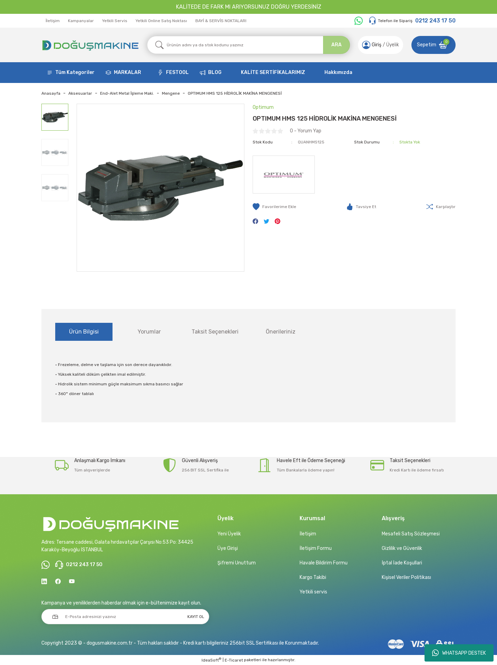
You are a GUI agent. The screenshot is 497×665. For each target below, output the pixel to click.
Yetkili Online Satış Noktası (161, 20)
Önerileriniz (280, 331)
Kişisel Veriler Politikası (406, 577)
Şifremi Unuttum (236, 563)
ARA (336, 45)
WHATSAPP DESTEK (459, 653)
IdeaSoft (211, 660)
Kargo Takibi (313, 577)
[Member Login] (366, 45)
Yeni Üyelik (229, 534)
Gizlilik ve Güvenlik (402, 548)
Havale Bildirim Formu (324, 563)
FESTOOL (177, 72)
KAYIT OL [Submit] (195, 616)
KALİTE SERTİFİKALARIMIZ (273, 72)
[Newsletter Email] (125, 616)
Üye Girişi (227, 548)
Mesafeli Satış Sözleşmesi (411, 534)
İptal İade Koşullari (402, 563)
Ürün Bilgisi (84, 331)
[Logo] (90, 44)
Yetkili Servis (114, 20)
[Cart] (433, 45)
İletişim (53, 20)
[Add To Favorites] (274, 206)
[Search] (248, 45)
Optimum (263, 107)
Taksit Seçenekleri (215, 331)
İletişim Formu (316, 548)
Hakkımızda (338, 72)
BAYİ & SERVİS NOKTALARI (220, 20)
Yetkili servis (313, 592)
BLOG (215, 72)
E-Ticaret (234, 660)
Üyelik (392, 45)
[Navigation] (70, 72)
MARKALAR (127, 72)
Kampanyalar (81, 20)
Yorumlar (149, 331)
